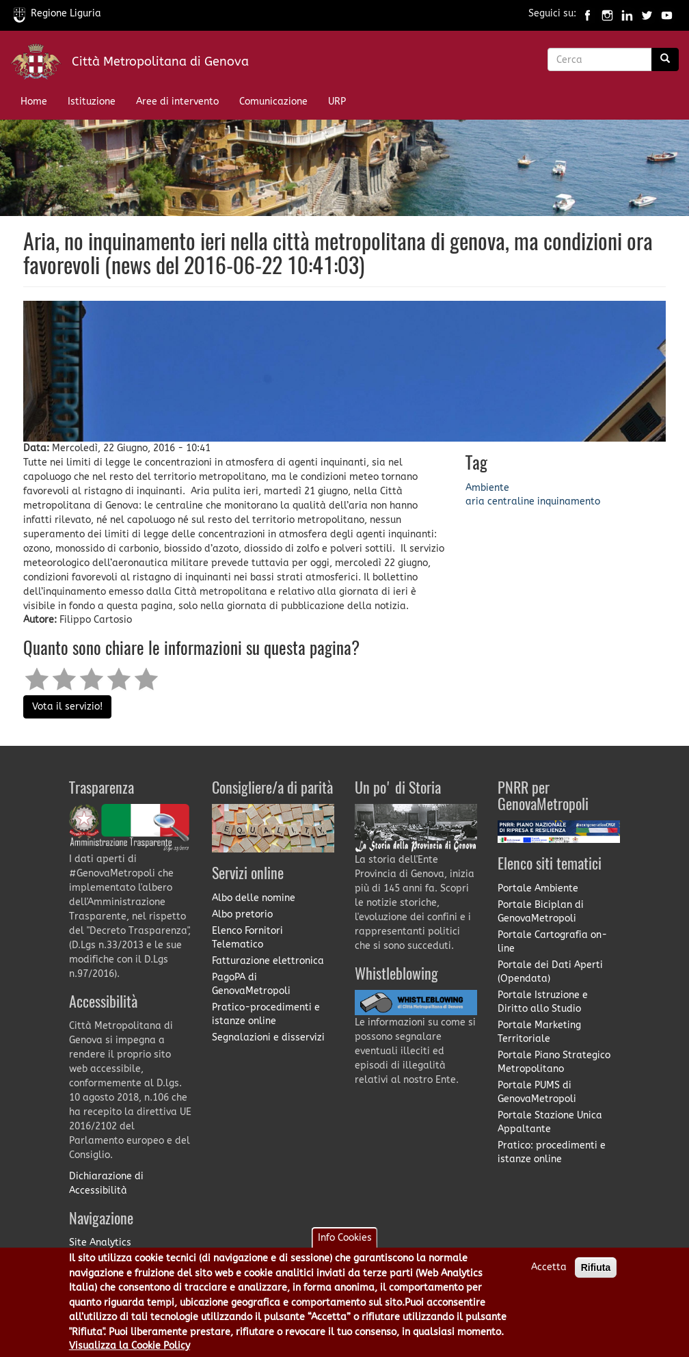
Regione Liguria (57, 13)
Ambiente (487, 488)
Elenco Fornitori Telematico (247, 937)
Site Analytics (100, 1242)
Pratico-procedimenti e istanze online (266, 1014)
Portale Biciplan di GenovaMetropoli (541, 911)
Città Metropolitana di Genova (160, 61)
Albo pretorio (242, 914)
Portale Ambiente (538, 888)
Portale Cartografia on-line (552, 941)
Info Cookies (345, 1238)
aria (475, 501)
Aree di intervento (177, 101)
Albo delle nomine (253, 898)
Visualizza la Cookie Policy (129, 1346)
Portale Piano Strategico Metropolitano (554, 1062)
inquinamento (568, 501)
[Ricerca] (665, 59)
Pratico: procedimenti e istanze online (552, 1152)
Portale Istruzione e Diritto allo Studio (543, 1002)
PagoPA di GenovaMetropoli (251, 984)
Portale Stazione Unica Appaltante (550, 1122)
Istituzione (92, 101)
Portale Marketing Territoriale (539, 1032)
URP (337, 101)
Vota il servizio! (67, 706)
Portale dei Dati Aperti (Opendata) (550, 971)
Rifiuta (596, 1267)
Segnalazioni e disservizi (268, 1037)
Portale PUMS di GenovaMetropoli (537, 1092)
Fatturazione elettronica (268, 961)
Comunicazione (273, 101)
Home (34, 101)
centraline (511, 501)
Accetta (549, 1267)
